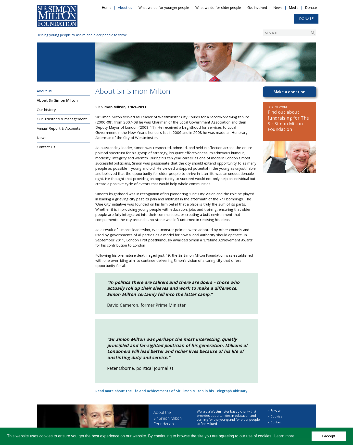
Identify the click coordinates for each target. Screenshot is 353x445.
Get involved (257, 7)
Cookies (276, 416)
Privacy (275, 410)
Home (107, 7)
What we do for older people (218, 7)
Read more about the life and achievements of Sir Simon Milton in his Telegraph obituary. (175, 390)
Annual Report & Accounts (58, 128)
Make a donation (289, 92)
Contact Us (46, 146)
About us (125, 7)
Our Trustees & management (62, 118)
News (277, 7)
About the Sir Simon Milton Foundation (169, 418)
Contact (276, 422)
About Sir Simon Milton (57, 100)
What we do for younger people (164, 7)
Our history (46, 109)
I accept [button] (328, 436)
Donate (311, 7)
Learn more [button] (284, 436)
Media (294, 7)
